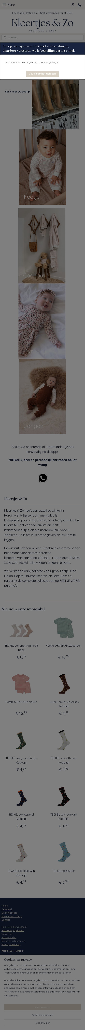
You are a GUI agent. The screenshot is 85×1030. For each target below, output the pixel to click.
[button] (42, 74)
